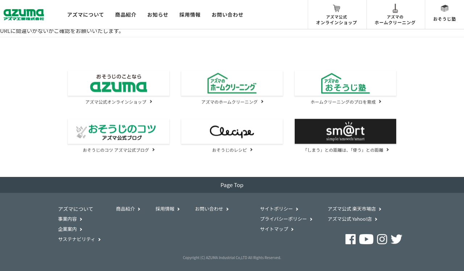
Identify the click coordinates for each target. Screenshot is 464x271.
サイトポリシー (276, 208)
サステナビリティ (76, 239)
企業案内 (67, 228)
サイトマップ (274, 228)
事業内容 (67, 218)
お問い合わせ (228, 14)
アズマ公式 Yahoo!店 (350, 218)
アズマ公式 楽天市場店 (352, 208)
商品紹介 (125, 14)
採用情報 (190, 14)
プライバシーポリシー (283, 218)
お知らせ (158, 14)
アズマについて (85, 14)
